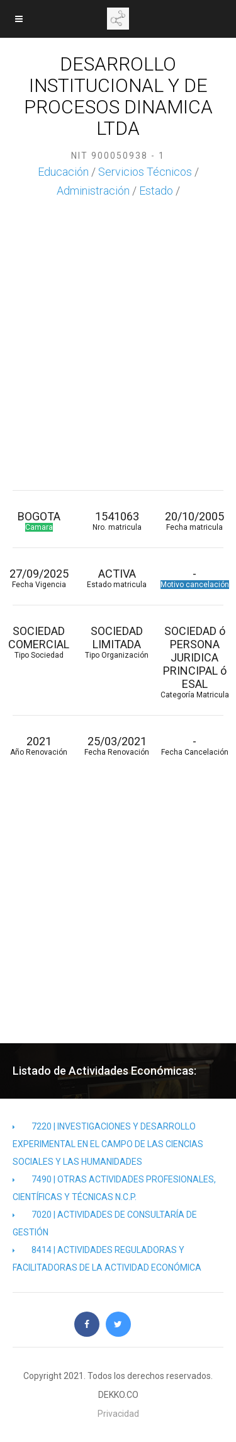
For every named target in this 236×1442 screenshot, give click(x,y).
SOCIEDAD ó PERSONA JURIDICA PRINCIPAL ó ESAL (195, 661)
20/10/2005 (195, 521)
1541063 (117, 521)
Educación (63, 171)
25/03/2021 (117, 746)
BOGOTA (39, 521)
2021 (39, 746)
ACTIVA (117, 578)
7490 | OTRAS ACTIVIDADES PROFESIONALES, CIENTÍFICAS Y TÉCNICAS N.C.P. (114, 1188)
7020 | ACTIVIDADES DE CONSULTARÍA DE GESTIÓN (105, 1223)
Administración (93, 190)
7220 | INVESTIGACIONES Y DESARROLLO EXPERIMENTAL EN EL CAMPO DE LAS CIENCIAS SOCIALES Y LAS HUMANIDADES (108, 1144)
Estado (156, 190)
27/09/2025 (39, 578)
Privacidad (118, 1414)
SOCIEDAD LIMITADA (117, 642)
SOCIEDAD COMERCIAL (39, 642)
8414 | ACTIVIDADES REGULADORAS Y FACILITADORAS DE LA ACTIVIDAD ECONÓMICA (107, 1259)
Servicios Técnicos (145, 171)
